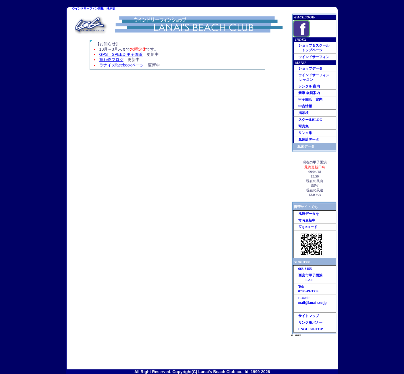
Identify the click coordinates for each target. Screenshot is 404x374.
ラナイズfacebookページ (121, 65)
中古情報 (305, 106)
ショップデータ (310, 68)
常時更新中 (307, 220)
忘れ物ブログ (111, 59)
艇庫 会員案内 (309, 93)
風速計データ (308, 140)
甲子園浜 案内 (310, 100)
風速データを (308, 214)
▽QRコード (308, 227)
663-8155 (305, 269)
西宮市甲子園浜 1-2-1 (310, 277)
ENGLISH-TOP (310, 329)
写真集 (303, 126)
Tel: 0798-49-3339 (308, 289)
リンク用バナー (310, 322)
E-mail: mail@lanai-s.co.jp (312, 300)
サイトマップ (308, 316)
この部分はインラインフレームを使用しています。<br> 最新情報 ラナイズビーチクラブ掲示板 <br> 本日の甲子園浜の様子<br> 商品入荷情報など (179, 218)
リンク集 (305, 133)
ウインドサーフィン (313, 57)
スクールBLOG (310, 120)
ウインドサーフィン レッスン (313, 77)
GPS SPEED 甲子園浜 (121, 54)
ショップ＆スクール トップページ (313, 47)
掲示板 (303, 113)
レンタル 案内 (309, 86)
